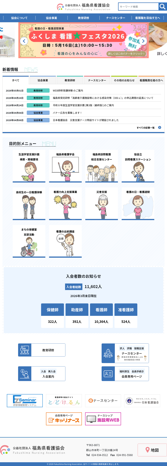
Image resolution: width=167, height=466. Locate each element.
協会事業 (38, 112)
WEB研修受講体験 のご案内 (69, 90)
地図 (155, 450)
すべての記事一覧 (146, 127)
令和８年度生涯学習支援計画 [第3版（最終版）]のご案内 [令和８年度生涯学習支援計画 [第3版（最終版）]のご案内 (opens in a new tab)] (83, 105)
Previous (24, 41)
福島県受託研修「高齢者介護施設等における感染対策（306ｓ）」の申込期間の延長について (103, 98)
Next (143, 41)
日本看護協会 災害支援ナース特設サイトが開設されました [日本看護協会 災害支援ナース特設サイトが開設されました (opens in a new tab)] (86, 120)
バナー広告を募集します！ (67, 112)
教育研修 (38, 90)
